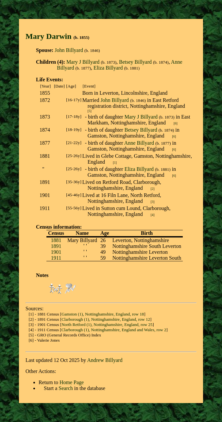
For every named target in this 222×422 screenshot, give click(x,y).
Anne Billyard (139, 143)
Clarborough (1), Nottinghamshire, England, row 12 (105, 319)
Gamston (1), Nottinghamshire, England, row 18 (102, 314)
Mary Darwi (46, 36)
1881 (56, 240)
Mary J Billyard (82, 62)
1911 (56, 258)
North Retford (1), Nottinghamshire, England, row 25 (106, 324)
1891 (56, 246)
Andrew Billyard (104, 360)
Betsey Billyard (135, 62)
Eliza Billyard (108, 68)
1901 (56, 252)
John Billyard (69, 50)
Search (66, 388)
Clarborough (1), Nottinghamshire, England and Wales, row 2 (113, 329)
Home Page (72, 382)
